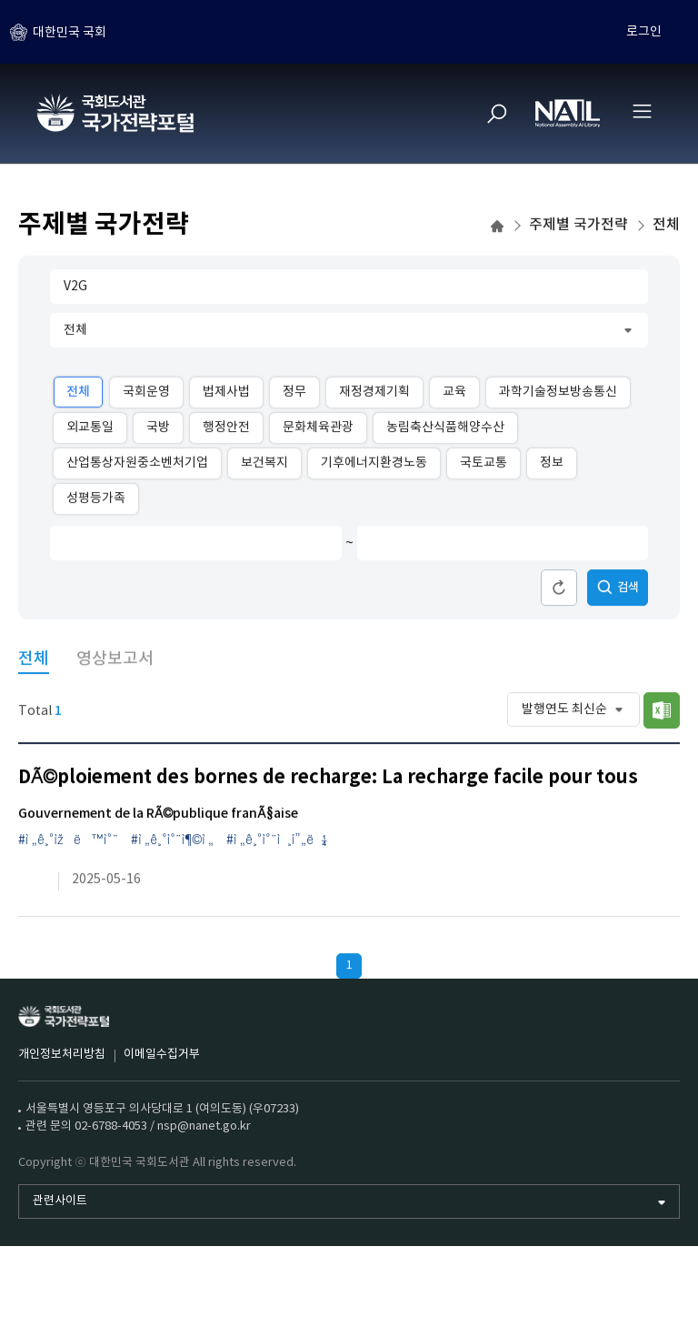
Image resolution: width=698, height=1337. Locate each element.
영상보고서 (115, 663)
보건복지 (264, 467)
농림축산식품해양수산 (445, 432)
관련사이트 (60, 1201)
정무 (294, 395)
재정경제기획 (374, 395)
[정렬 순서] (573, 714)
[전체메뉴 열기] (642, 111)
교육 (454, 395)
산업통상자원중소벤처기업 (137, 467)
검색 (617, 592)
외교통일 (90, 432)
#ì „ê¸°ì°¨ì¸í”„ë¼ (276, 845)
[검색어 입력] (349, 291)
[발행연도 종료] (489, 547)
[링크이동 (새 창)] (31, 884)
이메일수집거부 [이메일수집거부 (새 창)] (162, 1054)
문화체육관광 (318, 432)
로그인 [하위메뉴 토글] (644, 32)
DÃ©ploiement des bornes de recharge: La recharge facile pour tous (328, 782)
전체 (78, 396)
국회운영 (146, 395)
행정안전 (226, 432)
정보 (551, 467)
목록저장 (662, 715)
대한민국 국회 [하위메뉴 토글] (69, 32)
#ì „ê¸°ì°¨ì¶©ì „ (172, 845)
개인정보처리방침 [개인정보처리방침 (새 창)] (61, 1054)
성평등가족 (95, 503)
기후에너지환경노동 (374, 467)
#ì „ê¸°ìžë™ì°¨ (68, 845)
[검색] (497, 114)
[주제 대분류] (349, 334)
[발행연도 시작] (182, 547)
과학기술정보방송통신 (558, 395)
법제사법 (226, 395)
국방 (158, 432)
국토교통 (483, 467)
